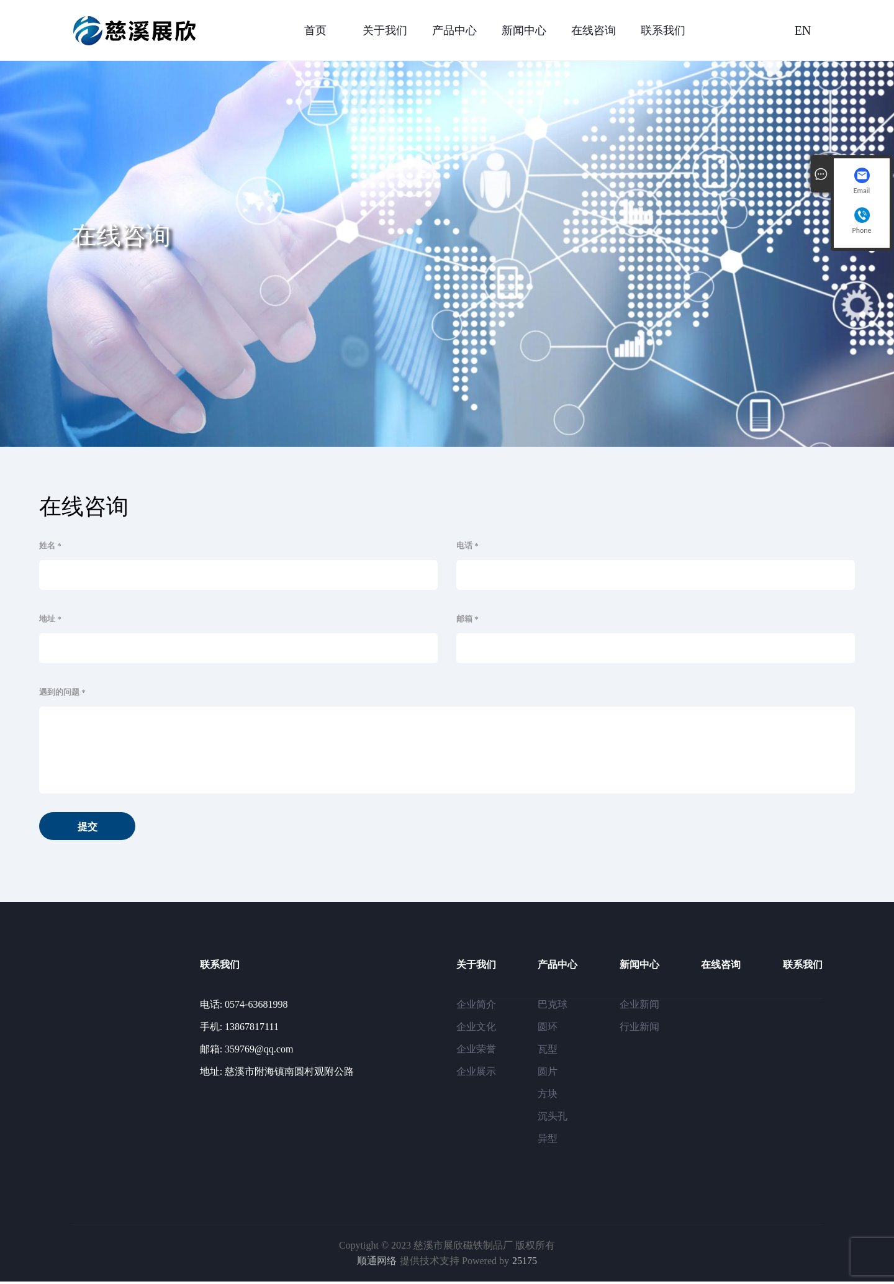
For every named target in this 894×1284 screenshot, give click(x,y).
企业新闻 (639, 1006)
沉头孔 (552, 1118)
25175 (524, 1264)
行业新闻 (639, 1029)
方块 (548, 1096)
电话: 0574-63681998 (244, 1006)
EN (803, 30)
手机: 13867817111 (239, 1029)
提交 (95, 828)
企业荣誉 (476, 1051)
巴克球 (552, 1006)
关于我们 (385, 30)
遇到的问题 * (62, 692)
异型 (548, 1141)
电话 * (467, 545)
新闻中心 (524, 30)
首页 (315, 30)
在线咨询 (593, 30)
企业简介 (476, 1006)
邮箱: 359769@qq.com (247, 1051)
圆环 (548, 1029)
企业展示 (476, 1074)
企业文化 (476, 1029)
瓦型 (548, 1051)
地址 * (50, 618)
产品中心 (454, 30)
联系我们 (663, 30)
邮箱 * (467, 618)
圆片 (548, 1074)
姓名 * (50, 545)
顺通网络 (377, 1264)
